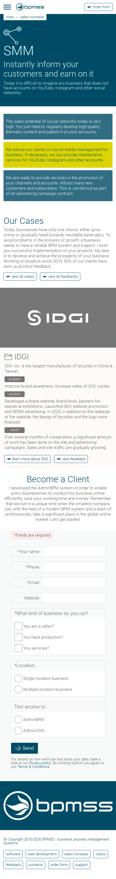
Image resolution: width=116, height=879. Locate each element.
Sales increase (32, 17)
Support (81, 865)
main (10, 17)
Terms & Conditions (33, 766)
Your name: (28, 551)
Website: (32, 597)
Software (13, 854)
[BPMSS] (30, 7)
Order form (59, 865)
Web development (42, 854)
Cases (101, 854)
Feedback (13, 865)
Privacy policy (40, 763)
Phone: (33, 567)
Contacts (35, 865)
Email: (33, 582)
